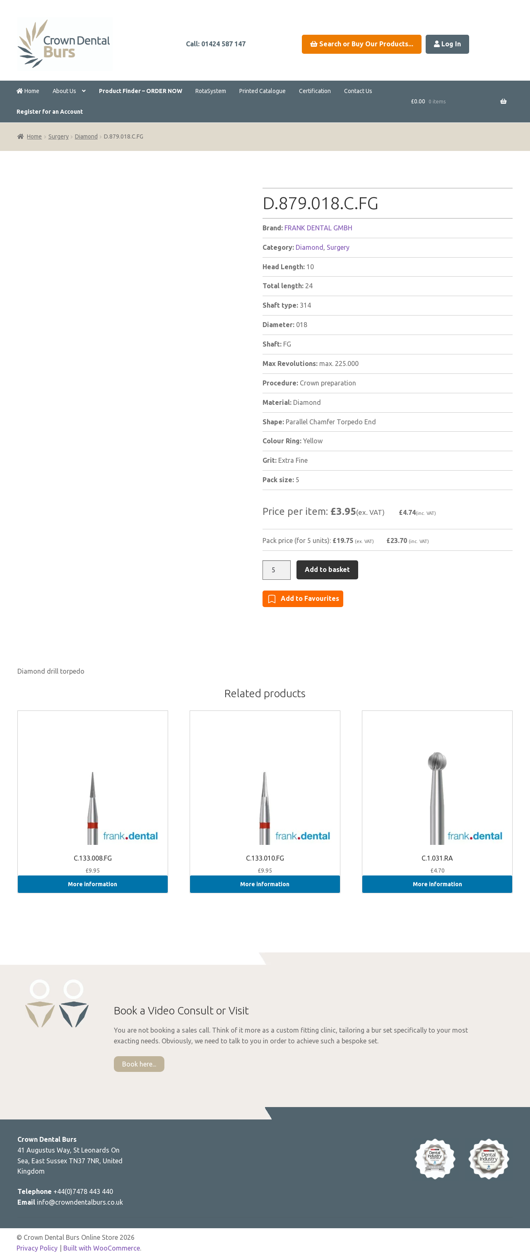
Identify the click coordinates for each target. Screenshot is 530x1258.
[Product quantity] (277, 570)
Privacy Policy (37, 1248)
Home (28, 91)
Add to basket (327, 569)
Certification (315, 91)
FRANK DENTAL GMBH (318, 228)
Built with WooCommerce (101, 1248)
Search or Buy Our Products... (361, 44)
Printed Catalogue (262, 91)
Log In (447, 44)
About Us (64, 91)
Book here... (139, 1064)
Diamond (86, 136)
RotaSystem (210, 91)
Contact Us (358, 91)
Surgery (58, 136)
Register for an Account (50, 111)
